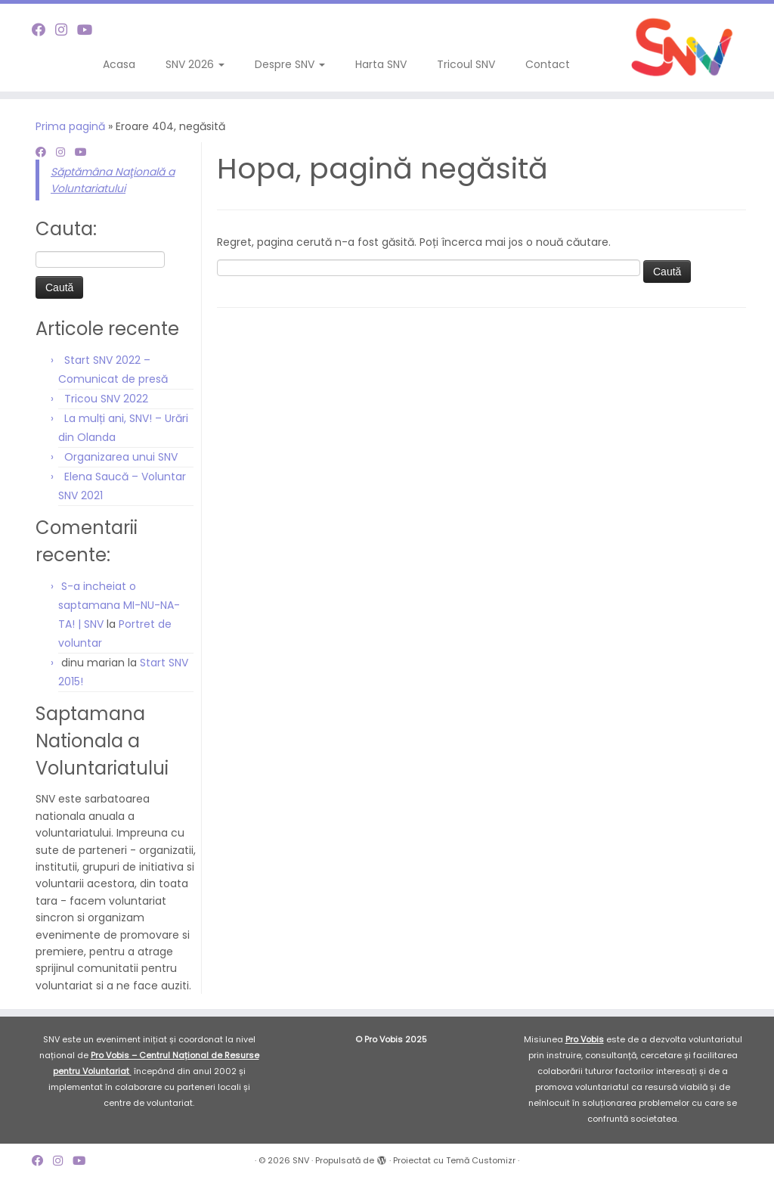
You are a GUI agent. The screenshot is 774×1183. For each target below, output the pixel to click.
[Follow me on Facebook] (43, 29)
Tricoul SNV (466, 64)
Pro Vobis (584, 1039)
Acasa (119, 64)
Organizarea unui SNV (121, 456)
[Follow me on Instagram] (66, 29)
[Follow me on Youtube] (89, 29)
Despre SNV (290, 64)
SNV (301, 1160)
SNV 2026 (195, 64)
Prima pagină (70, 126)
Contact (547, 64)
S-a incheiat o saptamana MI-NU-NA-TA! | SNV (119, 605)
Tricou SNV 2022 (106, 398)
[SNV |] (683, 47)
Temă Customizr (480, 1160)
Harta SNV (381, 64)
